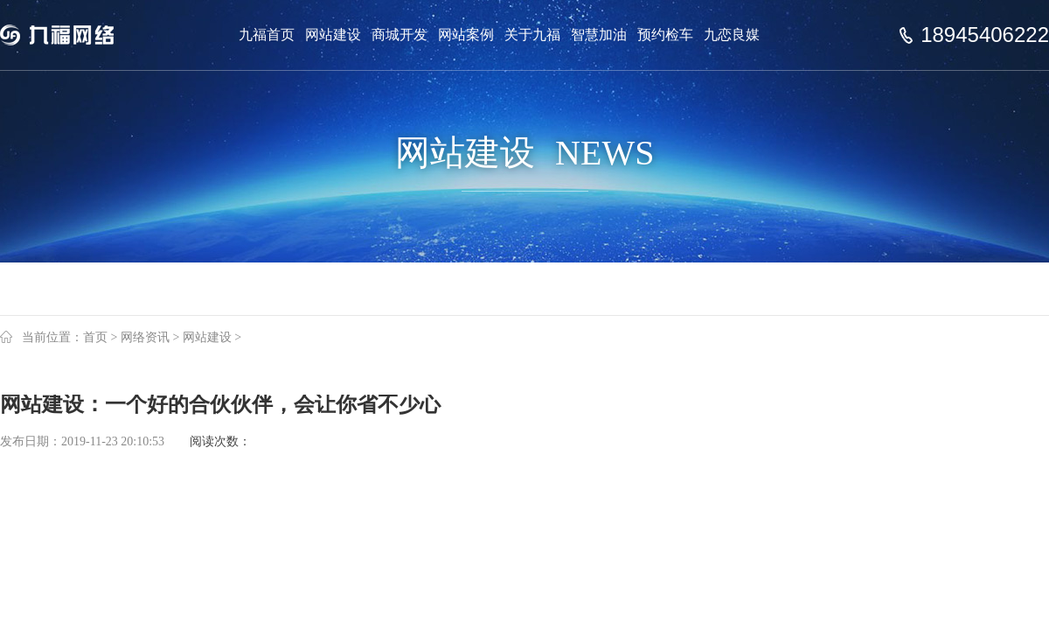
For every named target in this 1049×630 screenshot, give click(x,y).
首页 (95, 337)
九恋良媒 (732, 34)
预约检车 (665, 34)
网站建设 (333, 34)
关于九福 (532, 34)
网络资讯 (145, 337)
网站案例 (466, 34)
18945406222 (984, 35)
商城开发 (399, 34)
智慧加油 (599, 34)
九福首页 (267, 34)
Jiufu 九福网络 (77, 35)
